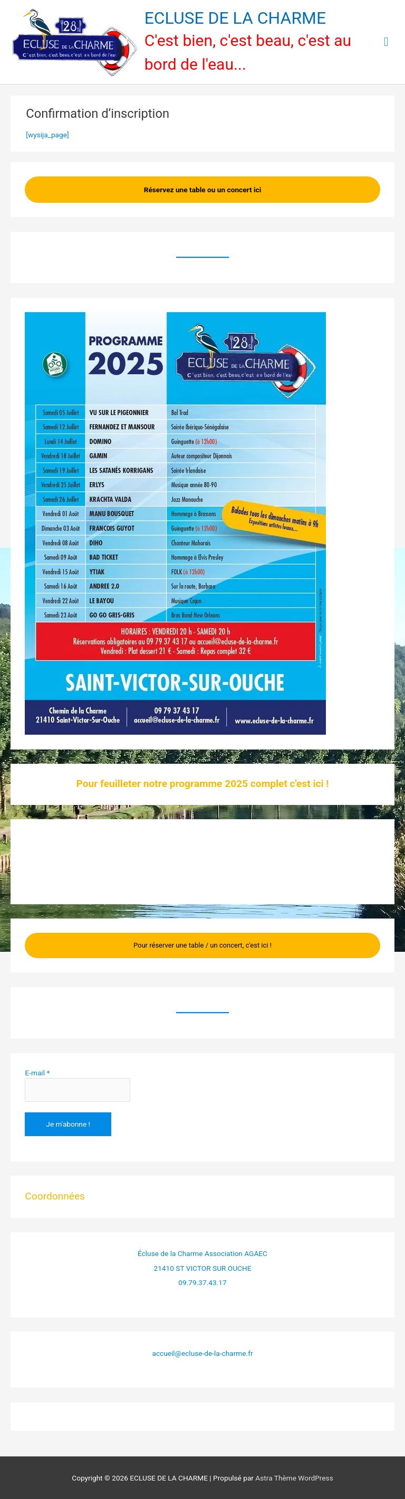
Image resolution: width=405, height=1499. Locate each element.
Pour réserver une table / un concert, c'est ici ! (202, 945)
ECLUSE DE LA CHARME (235, 18)
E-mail (37, 1073)
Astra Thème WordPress (294, 1478)
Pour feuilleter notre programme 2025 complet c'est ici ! (202, 783)
